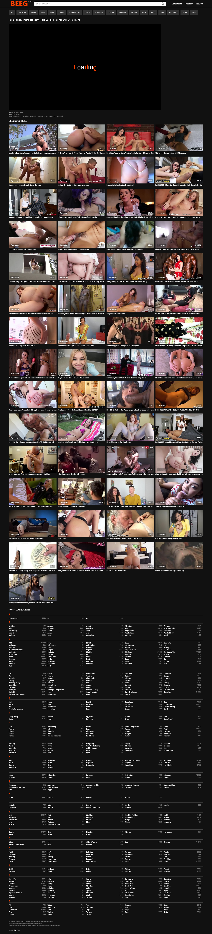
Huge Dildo (129, 765)
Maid (166, 815)
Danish (88, 702)
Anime (49, 631)
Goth (19, 116)
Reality (11, 869)
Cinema (89, 681)
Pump (127, 861)
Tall (10, 905)
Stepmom (89, 893)
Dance (49, 702)
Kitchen (89, 797)
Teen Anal (51, 907)
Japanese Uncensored (17, 787)
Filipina (134, 12)
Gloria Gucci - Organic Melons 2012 (22, 346)
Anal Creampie (169, 628)
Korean (127, 797)
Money (127, 822)
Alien (10, 628)
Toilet (166, 910)
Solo (88, 888)
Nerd (49, 832)
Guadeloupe (168, 750)
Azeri (166, 635)
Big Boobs (167, 650)
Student (89, 895)
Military (167, 820)
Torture (89, 912)
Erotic (11, 719)
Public (11, 861)
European (89, 719)
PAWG (11, 852)
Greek (88, 750)
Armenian (167, 631)
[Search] (163, 4)
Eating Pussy (13, 717)
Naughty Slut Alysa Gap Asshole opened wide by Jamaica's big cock (130, 410)
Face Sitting (51, 727)
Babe (127, 643)
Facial (87, 12)
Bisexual (128, 654)
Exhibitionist (168, 719)
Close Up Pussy (14, 683)
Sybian (166, 897)
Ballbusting (90, 645)
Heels (11, 763)
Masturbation (130, 817)
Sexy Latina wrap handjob (115, 314)
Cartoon (50, 676)
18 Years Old (13, 618)
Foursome (167, 734)
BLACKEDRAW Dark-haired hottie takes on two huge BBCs (176, 282)
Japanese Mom (169, 785)
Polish (127, 857)
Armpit (11, 633)
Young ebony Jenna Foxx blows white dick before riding (126, 282)
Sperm (88, 891)
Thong (166, 907)
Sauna (88, 879)
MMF (49, 815)
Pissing (50, 857)
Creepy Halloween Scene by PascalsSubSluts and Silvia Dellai (31, 603)
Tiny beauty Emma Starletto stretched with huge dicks (126, 378)
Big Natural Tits (169, 652)
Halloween (51, 760)
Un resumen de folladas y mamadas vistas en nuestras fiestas (177, 314)
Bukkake (89, 664)
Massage (89, 817)
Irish (88, 777)
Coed (127, 683)
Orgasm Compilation (16, 844)
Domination (51, 707)
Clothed (50, 683)
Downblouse (51, 709)
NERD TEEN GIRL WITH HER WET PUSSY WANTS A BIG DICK (177, 410)
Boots (88, 659)
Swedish (12, 897)
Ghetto (11, 746)
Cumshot (167, 692)
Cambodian (90, 674)
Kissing (50, 797)
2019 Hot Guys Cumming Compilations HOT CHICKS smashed (31, 442)
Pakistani (89, 852)
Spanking (50, 891)
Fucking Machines (54, 736)
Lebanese (12, 807)
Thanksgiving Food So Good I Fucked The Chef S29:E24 (78, 410)
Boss (127, 659)
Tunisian (12, 914)
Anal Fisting (13, 631)
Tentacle (89, 907)
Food (49, 734)
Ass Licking (129, 633)
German (167, 744)
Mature (166, 817)
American (89, 628)
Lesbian (50, 807)
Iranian (49, 777)
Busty (49, 666)
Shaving (11, 884)
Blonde (88, 657)
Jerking (52, 116)
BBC (10, 643)
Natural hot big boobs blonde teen (118, 442)
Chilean (128, 678)
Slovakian (89, 886)
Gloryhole (12, 748)
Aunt (49, 635)
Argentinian (129, 631)
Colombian (12, 685)
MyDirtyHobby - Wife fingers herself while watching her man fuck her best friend (130, 474)
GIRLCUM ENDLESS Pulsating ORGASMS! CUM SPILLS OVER (177, 217)
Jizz (10, 790)
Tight (88, 910)
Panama (128, 852)
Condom (89, 685)
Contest (128, 685)
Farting (11, 729)
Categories (177, 3)
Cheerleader (90, 678)
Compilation (51, 685)
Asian (185, 12)
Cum (49, 692)
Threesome (13, 910)
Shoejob (50, 884)
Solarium (50, 888)
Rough (49, 871)
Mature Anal (13, 820)
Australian (90, 635)
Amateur (50, 628)
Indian (11, 775)
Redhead (50, 869)
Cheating (50, 678)
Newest (199, 3)
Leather (167, 805)
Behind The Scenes (16, 650)
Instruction (129, 775)
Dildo (49, 704)
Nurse (144, 12)
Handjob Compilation (132, 760)
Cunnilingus (51, 694)
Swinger (89, 897)
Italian (166, 777)
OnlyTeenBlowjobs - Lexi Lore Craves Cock (73, 378)
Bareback (12, 648)
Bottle (166, 659)
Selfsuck (50, 881)
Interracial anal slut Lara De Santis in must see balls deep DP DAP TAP (82, 282)
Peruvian (89, 854)
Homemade (168, 763)
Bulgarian (128, 664)
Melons (50, 820)
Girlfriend (50, 746)
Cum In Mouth (91, 692)
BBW (49, 643)
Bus (165, 664)
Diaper (11, 704)
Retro (88, 869)
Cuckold (12, 692)
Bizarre (166, 654)
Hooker (11, 765)
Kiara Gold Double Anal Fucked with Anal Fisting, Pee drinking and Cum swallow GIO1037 (179, 474)
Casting (89, 676)
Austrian (128, 635)
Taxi (87, 905)
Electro (127, 717)
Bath (49, 648)
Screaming (99, 12)
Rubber (89, 871)
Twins (88, 914)
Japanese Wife (52, 787)
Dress (88, 709)
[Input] (100, 4)
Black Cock (51, 657)
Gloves (49, 748)
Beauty (166, 648)
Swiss (127, 897)
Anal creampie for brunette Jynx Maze (71, 506)
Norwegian (168, 832)
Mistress (50, 822)
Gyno (88, 753)
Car (10, 676)
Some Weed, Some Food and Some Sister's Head (26, 538)
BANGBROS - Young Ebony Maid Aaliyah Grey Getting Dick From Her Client (33, 571)
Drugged (128, 709)
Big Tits (50, 654)
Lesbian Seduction (93, 807)
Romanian (12, 871)
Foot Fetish (173, 12)
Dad (10, 702)
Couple (88, 687)
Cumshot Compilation (16, 694)
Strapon (11, 895)
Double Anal (129, 707)
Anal (126, 628)
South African (130, 888)
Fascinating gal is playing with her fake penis (122, 346)
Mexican (89, 820)
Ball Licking (51, 645)
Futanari (167, 736)
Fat (48, 729)
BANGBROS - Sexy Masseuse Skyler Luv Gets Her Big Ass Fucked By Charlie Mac (179, 442)
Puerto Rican (52, 861)
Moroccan (167, 822)
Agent (88, 626)
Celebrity (12, 678)
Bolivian (167, 657)
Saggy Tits (12, 879)
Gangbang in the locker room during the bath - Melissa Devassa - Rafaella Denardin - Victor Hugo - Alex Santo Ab (82, 314)
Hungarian (12, 767)
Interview (12, 777)
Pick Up (167, 854)
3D (48, 618)
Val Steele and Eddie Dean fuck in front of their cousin (77, 217)
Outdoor (89, 844)
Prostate (128, 859)
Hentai (49, 763)
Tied (49, 910)
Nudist (11, 834)
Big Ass (89, 650)
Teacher (128, 905)
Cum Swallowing (131, 692)
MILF (10, 815)
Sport (127, 891)
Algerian (167, 626)
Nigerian (89, 832)
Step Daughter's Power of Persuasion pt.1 (170, 506)
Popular (189, 3)
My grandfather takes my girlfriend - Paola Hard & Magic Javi (31, 217)
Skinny (49, 886)
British (166, 661)
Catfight (128, 676)
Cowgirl (167, 687)
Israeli (127, 777)
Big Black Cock (74, 12)
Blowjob (26, 116)
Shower (167, 884)
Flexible (11, 734)
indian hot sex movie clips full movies (71, 474)
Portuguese (51, 859)
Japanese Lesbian (92, 785)
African (50, 626)
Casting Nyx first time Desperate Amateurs (73, 185)
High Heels (90, 763)
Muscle (11, 824)
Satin (49, 879)
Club (88, 683)
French (11, 736)
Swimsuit (50, 897)
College (167, 683)
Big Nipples (13, 654)
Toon (10, 912)
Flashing (167, 731)
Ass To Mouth (169, 633)
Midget (127, 820)
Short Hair (128, 884)
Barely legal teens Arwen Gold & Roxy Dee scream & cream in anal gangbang (33, 410)
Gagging (12, 744)
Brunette (12, 664)
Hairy (11, 760)
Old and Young (91, 842)
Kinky (11, 797)
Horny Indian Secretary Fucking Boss (168, 538)
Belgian (50, 650)
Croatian (128, 690)
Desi (43, 12)
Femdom (128, 729)
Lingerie (128, 807)
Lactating (12, 805)
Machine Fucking (131, 815)
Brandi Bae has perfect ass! (116, 571)
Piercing (12, 857)
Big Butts (50, 652)
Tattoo (40, 116)
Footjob (128, 734)
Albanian (128, 626)
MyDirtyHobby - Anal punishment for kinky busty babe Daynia (31, 506)
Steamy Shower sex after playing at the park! (25, 185)
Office (11, 842)
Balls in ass (62, 538)
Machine (89, 815)
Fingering (50, 731)
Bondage (12, 659)
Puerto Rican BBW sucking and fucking (169, 571)
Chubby (61, 12)
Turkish (50, 914)
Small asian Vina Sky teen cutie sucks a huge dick (76, 346)
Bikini (153, 12)
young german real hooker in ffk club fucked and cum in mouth (80, 571)
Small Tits (167, 886)
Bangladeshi (129, 645)
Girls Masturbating (93, 746)
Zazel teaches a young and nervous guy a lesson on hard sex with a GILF (130, 506)
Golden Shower (91, 748)
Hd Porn (17, 930)
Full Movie (22, 12)
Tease (166, 905)
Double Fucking (169, 707)
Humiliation (168, 765)
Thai (126, 907)
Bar (165, 645)
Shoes (88, 884)
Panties (167, 852)
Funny (127, 736)
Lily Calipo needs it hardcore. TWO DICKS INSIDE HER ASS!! (177, 249)
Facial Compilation (132, 727)
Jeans (88, 787)
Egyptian (89, 717)
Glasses (167, 746)
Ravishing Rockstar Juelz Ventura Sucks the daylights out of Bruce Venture (130, 153)
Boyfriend (50, 661)
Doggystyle (168, 704)
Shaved (166, 881)
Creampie (12, 690)
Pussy (194, 12)
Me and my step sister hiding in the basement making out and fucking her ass (179, 378)
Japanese (50, 785)
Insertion (89, 775)
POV (46, 116)
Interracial (167, 775)
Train (166, 912)
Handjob (33, 116)
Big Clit (89, 652)
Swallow (167, 895)
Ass (12, 12)
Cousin (33, 12)
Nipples (128, 832)
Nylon (88, 834)
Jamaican (12, 785)
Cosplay (167, 685)
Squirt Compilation (15, 893)
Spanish (11, 891)
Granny (50, 750)
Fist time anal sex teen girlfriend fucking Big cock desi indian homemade (179, 346)
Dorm (88, 707)
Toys (126, 912)
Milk (10, 822)
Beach (127, 648)
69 (87, 618)
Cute (88, 694)
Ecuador (50, 717)
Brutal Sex (51, 664)
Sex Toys (128, 881)
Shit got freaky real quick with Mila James (170, 153)
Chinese (167, 678)
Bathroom (89, 648)
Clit (165, 681)
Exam (127, 719)
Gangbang (122, 12)
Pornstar (12, 859)
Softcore (12, 888)
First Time (90, 731)
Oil (48, 842)
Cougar (50, 687)
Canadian (167, 674)
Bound (11, 661)
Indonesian (51, 775)
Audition (12, 635)
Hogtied (128, 763)
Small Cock (129, 886)
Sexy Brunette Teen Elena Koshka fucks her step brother (78, 442)
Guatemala (12, 753)
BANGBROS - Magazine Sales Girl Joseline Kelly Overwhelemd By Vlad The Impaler (179, 185)
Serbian (89, 881)
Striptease (51, 895)
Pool (165, 857)
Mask (49, 817)
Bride (127, 661)
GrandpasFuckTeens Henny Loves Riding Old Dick (124, 538)
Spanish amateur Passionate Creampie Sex (73, 249)
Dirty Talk (89, 704)
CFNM (49, 674)
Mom (88, 822)
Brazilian (89, 661)
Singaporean (13, 886)
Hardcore (167, 760)
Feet (87, 729)
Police (88, 857)
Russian (167, 871)
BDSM (88, 643)
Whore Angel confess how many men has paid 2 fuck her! (29, 474)
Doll (10, 707)
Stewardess (129, 893)
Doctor (127, 704)
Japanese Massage (132, 785)
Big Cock (60, 116)
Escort (49, 719)
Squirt (166, 891)
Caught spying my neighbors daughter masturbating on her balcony (33, 282)
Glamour (128, 746)
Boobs (49, 659)
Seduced (12, 881)
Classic (127, 681)
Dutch (166, 709)
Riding (127, 869)
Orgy (49, 844)
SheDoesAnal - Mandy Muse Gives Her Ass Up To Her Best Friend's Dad (82, 153)
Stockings (167, 893)
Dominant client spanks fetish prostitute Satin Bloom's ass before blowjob (33, 378)
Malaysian (12, 817)
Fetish (166, 729)
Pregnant (89, 859)
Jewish (166, 787)
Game (49, 744)
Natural (11, 832)
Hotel (52, 12)
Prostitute (167, 859)
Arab (88, 631)
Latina (88, 805)
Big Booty (12, 652)
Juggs (49, 790)
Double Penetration (16, 709)
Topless (50, 912)
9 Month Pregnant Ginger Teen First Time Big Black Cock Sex (31, 314)
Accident (12, 626)
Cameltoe (128, 674)
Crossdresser (169, 690)
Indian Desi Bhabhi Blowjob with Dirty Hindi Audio (124, 249)
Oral (126, 842)
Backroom (12, 645)
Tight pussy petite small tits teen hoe (22, 249)
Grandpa (12, 750)
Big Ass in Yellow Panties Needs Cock (120, 185)
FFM (10, 727)
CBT (10, 674)
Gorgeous (128, 748)
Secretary (167, 879)
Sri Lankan (51, 893)
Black (11, 657)
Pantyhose (12, 854)
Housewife (90, 765)
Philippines (129, 854)
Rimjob (166, 869)
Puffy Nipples (91, 861)
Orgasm (111, 12)
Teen (162, 12)
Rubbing (128, 871)
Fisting (127, 731)
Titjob (127, 910)
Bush (10, 666)
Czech (127, 694)
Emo (165, 717)
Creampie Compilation (55, 690)
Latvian (127, 805)
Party (49, 854)
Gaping (127, 744)
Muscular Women (53, 824)
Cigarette (50, 681)
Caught (166, 676)
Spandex (167, 888)
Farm (166, 727)
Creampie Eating (92, 690)
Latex (49, 805)
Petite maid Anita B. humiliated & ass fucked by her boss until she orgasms (130, 217)
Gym (49, 753)
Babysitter (167, 643)
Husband (50, 767)
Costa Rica (12, 687)
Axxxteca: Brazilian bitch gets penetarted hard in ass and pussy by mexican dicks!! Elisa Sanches (33, 153)
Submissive (129, 895)
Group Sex (129, 750)
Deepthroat (129, 702)
